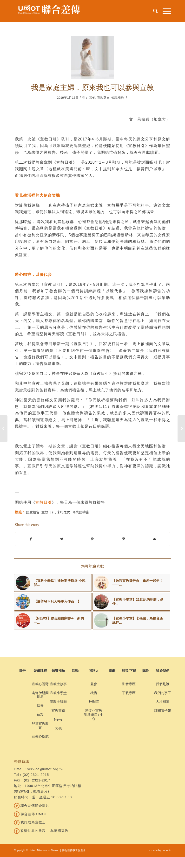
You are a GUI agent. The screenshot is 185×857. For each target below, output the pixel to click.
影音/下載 (129, 671)
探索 (40, 706)
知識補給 (117, 97)
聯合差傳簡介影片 (32, 806)
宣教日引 (43, 502)
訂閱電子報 (162, 710)
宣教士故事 (58, 684)
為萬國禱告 (80, 512)
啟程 (40, 715)
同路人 (94, 671)
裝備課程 (40, 671)
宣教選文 (103, 97)
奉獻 (112, 671)
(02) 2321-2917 (37, 780)
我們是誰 (162, 684)
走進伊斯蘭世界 (40, 695)
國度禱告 (33, 512)
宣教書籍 (58, 710)
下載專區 (129, 693)
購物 (145, 671)
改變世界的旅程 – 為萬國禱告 (41, 831)
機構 (93, 693)
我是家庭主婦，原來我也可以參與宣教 (92, 87)
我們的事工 (162, 693)
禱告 (22, 671)
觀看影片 (40, 791)
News (58, 719)
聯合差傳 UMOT (30, 814)
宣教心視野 (40, 684)
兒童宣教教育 (40, 726)
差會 (93, 684)
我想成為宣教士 (30, 822)
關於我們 (162, 671)
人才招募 (162, 702)
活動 (75, 671)
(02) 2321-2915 (36, 775)
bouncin (166, 850)
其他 (92, 97)
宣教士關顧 (58, 702)
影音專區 (129, 684)
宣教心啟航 (40, 736)
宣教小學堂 (58, 693)
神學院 (94, 702)
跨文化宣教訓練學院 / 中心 (94, 715)
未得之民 (63, 512)
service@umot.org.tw (45, 769)
